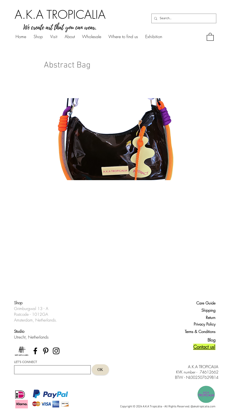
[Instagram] (56, 350)
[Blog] (207, 339)
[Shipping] (205, 310)
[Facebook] (35, 350)
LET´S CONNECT (25, 361)
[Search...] (183, 18)
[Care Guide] (205, 303)
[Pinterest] (45, 350)
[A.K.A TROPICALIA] (60, 14)
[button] (210, 36)
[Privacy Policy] (203, 324)
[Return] (205, 317)
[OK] (100, 369)
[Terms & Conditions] (198, 332)
